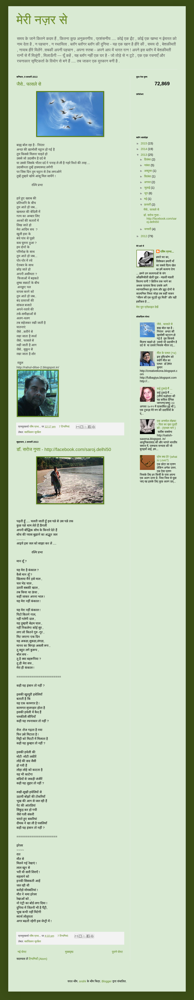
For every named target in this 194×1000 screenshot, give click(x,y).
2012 (144, 236)
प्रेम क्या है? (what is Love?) (167, 458)
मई (146, 198)
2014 (144, 149)
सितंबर (148, 176)
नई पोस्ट (22, 951)
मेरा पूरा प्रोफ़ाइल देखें (147, 307)
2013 (144, 154)
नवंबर (147, 165)
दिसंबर (147, 159)
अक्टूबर (148, 170)
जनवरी (148, 229)
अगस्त (147, 182)
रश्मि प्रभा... (167, 251)
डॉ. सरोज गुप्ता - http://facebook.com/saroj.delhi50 (64, 449)
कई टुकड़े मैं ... (164, 388)
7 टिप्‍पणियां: (65, 426)
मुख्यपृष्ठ (69, 951)
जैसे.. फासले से (29, 84)
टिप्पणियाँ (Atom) (38, 958)
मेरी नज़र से (42, 20)
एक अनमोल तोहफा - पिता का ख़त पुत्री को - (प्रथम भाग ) (167, 424)
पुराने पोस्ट (117, 951)
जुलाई (147, 187)
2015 (144, 143)
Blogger (106, 981)
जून (146, 193)
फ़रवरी (147, 204)
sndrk (82, 981)
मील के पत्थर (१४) (166, 353)
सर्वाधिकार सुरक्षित (32, 432)
